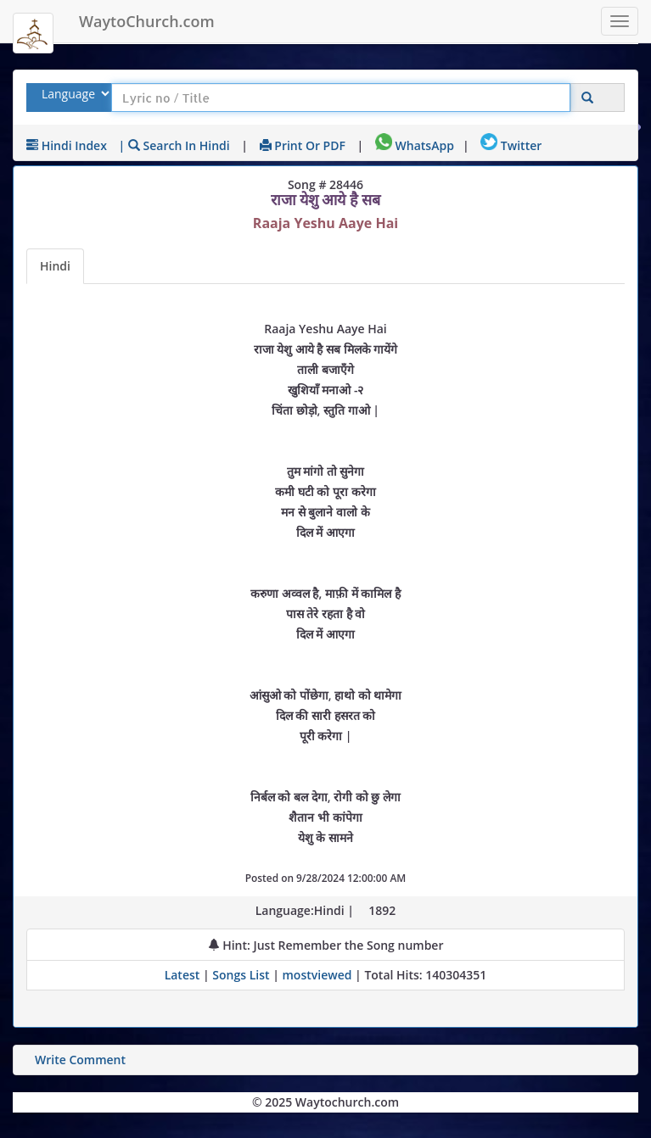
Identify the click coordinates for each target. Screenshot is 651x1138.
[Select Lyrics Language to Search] (73, 94)
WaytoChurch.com (147, 21)
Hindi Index (66, 145)
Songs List (240, 975)
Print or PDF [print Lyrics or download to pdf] (302, 145)
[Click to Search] (587, 98)
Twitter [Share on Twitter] (511, 145)
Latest (184, 975)
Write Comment (80, 1060)
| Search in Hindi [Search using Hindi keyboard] (174, 145)
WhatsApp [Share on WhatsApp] (414, 145)
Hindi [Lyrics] (55, 266)
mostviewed (317, 975)
